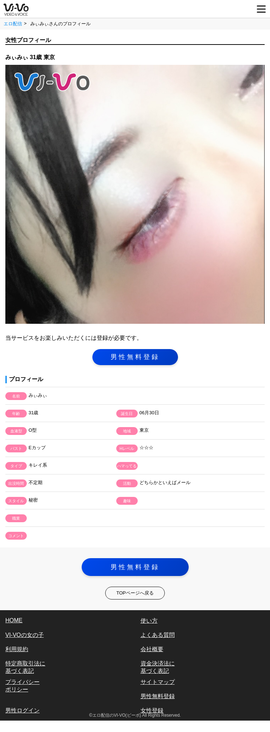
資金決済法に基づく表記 (158, 667)
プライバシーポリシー (22, 685)
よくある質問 (158, 635)
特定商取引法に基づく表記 (25, 667)
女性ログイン (22, 725)
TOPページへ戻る (135, 593)
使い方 (149, 621)
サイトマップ (158, 682)
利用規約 (16, 649)
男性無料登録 (135, 356)
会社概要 (152, 649)
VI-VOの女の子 (24, 635)
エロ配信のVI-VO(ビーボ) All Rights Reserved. (136, 715)
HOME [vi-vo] (13, 620)
